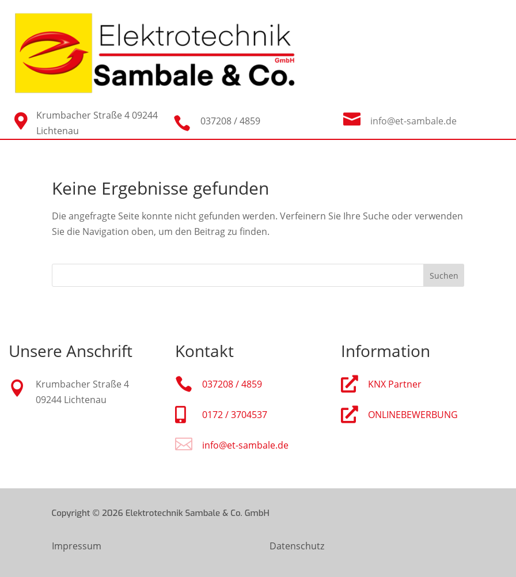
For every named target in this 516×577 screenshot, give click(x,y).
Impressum (76, 546)
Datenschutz (297, 546)
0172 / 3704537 (234, 414)
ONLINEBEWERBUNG (413, 414)
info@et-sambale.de (413, 121)
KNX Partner (395, 384)
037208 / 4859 (232, 384)
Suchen (444, 275)
